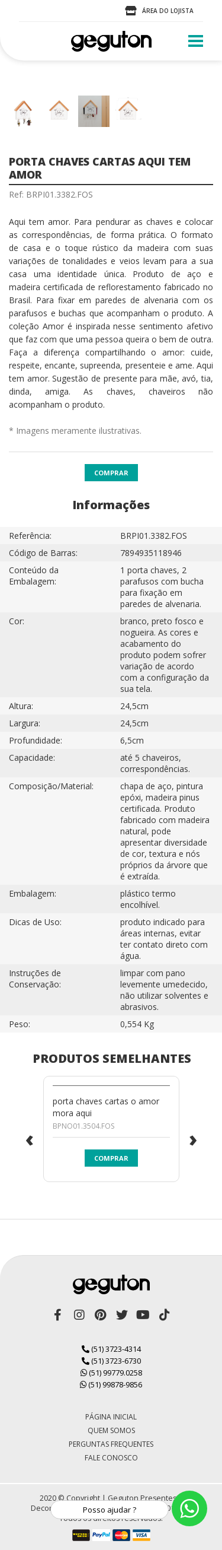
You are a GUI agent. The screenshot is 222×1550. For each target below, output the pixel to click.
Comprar (111, 472)
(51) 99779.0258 (111, 1372)
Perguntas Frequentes (111, 1444)
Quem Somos (111, 1430)
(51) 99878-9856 (111, 1384)
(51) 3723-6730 (111, 1360)
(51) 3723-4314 (111, 1348)
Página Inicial (111, 1417)
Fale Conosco (111, 1458)
